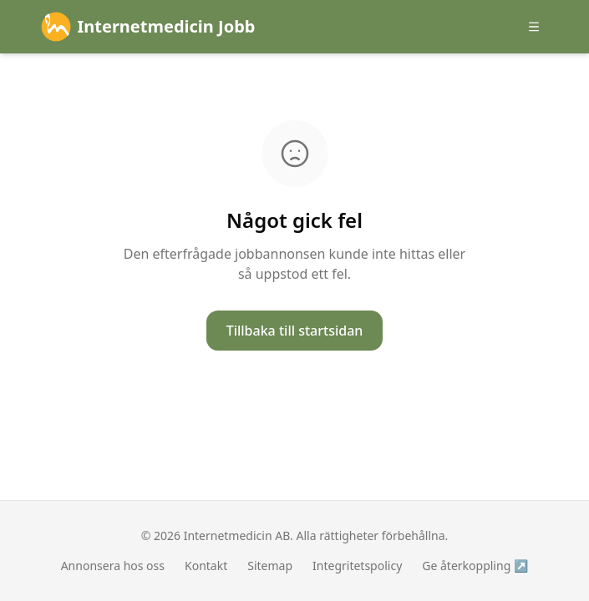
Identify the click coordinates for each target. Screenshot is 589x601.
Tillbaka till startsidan (294, 330)
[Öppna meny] (534, 27)
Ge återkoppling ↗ (475, 565)
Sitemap (269, 565)
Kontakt (206, 565)
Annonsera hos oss (113, 565)
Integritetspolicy (357, 565)
